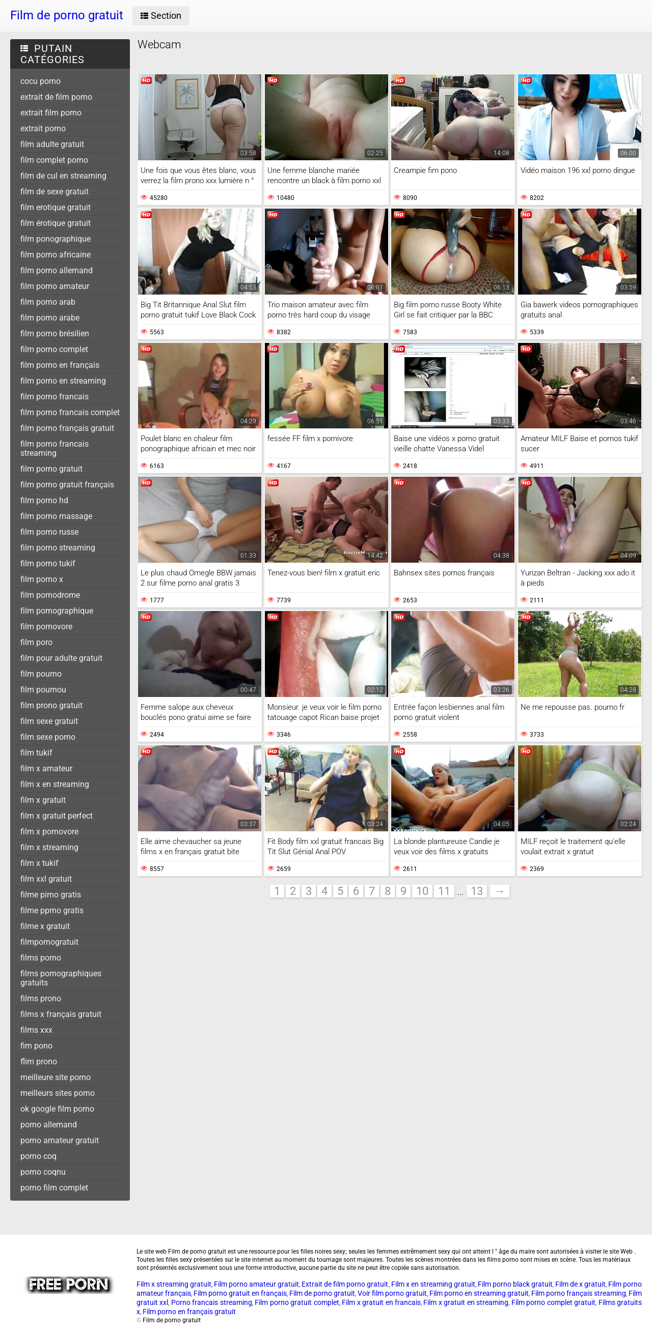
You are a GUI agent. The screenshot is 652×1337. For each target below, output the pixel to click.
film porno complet (54, 349)
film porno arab (47, 302)
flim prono (38, 1061)
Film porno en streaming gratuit (479, 1293)
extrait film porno (51, 113)
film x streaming (49, 847)
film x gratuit (43, 800)
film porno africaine (55, 254)
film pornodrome (50, 595)
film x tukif (39, 863)
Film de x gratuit (580, 1284)
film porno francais (54, 396)
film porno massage (56, 516)
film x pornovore (49, 831)
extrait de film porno (56, 97)
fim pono (36, 1046)
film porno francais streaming (54, 448)
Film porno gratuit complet (297, 1302)
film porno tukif (47, 563)
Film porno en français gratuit (189, 1311)
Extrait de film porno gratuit (345, 1284)
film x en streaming (54, 784)
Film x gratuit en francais (381, 1302)
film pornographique (56, 611)
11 (444, 891)
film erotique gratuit (55, 207)
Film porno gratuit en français (240, 1293)
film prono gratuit (51, 705)
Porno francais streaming (211, 1302)
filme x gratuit (45, 926)
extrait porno (43, 128)
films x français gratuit (60, 1014)
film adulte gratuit (52, 144)
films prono (40, 998)
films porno (40, 958)
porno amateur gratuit (59, 1140)
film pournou (43, 689)
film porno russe (49, 532)
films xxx (36, 1030)
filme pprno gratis (52, 910)
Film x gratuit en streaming (465, 1302)
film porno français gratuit (67, 428)
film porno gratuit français (67, 484)
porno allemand (48, 1124)
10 (422, 891)
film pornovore (46, 626)
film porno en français (59, 365)
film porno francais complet (70, 412)
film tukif (36, 753)
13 (477, 891)
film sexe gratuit (49, 721)
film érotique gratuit (55, 223)
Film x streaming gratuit (174, 1284)
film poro (36, 642)
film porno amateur (54, 286)
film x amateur (46, 768)
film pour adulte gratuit (61, 658)
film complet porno (54, 160)
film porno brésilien (54, 333)
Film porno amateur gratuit (256, 1284)
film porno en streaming (63, 381)
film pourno (41, 674)
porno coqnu (43, 1172)
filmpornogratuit (49, 942)
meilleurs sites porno (57, 1093)
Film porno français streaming (578, 1293)
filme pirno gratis (50, 894)
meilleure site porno (55, 1077)
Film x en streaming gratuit (433, 1284)
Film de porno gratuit (322, 1293)
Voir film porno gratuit (392, 1293)
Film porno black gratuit (515, 1284)
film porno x (41, 579)
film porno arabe (49, 318)
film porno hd (44, 500)
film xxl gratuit (46, 879)
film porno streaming (57, 548)
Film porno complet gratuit (553, 1302)
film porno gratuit (51, 469)
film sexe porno (47, 737)
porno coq (38, 1156)
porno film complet (54, 1188)
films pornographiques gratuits (60, 978)
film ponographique (55, 239)
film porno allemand (56, 270)
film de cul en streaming (63, 176)
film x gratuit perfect (56, 816)
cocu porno (40, 81)
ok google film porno (57, 1109)
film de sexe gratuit (54, 191)
